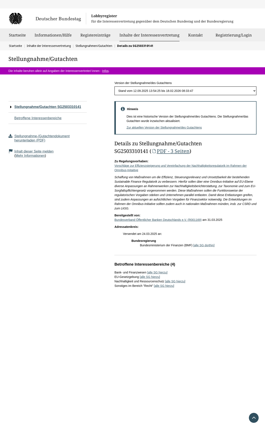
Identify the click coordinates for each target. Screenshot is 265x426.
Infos (105, 71)
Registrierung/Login (233, 36)
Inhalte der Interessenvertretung (149, 35)
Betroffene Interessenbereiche (38, 118)
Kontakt (195, 36)
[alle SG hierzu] (157, 272)
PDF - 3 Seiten (170, 150)
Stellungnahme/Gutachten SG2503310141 (47, 107)
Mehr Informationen (30, 155)
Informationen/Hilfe (53, 36)
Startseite (17, 36)
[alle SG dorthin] (204, 245)
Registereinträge (95, 36)
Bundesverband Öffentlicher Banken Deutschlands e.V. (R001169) (158, 219)
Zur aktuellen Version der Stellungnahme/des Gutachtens (164, 127)
